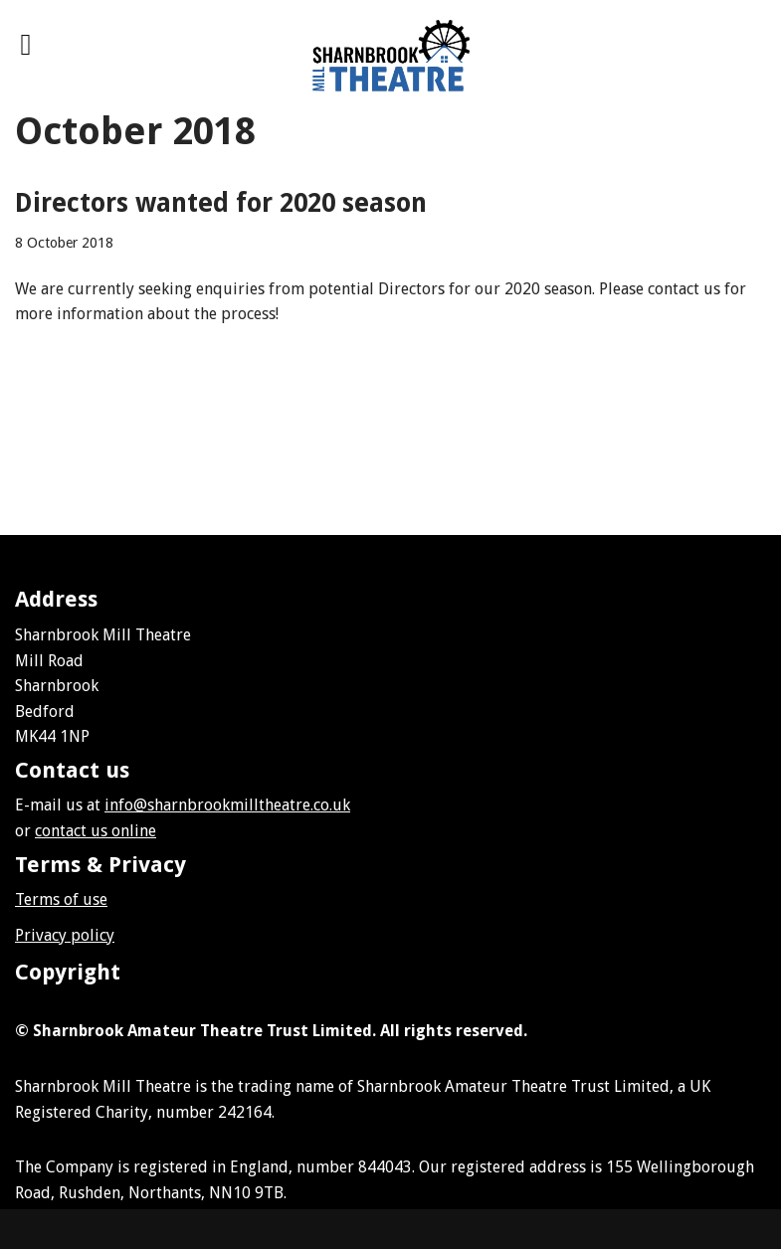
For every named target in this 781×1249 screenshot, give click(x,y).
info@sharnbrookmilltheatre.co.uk (227, 805)
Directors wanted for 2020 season (221, 203)
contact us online (95, 830)
